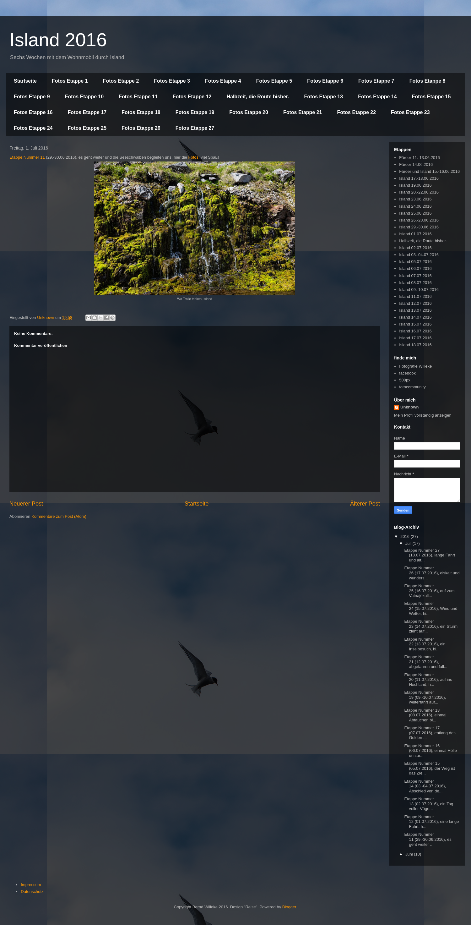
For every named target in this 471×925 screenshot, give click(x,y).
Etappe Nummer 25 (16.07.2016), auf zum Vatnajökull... (429, 590)
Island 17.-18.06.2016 (419, 178)
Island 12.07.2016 (415, 303)
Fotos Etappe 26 (141, 128)
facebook (407, 373)
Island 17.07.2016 (415, 338)
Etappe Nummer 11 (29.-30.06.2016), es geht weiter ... (427, 839)
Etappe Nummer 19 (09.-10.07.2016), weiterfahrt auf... (425, 697)
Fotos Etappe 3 (172, 81)
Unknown (409, 407)
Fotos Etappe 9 (32, 96)
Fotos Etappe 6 (325, 81)
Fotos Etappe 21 (302, 112)
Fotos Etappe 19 (195, 112)
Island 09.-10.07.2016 (419, 289)
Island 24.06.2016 (415, 206)
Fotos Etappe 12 (192, 96)
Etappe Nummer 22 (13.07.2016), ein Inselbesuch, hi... (424, 644)
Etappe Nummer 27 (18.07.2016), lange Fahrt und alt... (429, 555)
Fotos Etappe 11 (138, 96)
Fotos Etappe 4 (223, 81)
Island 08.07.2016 (415, 282)
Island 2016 (58, 39)
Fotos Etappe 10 (84, 96)
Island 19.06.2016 (415, 185)
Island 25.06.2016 (415, 213)
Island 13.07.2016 (415, 310)
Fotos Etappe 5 (274, 81)
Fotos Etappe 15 (431, 96)
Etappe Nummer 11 (27, 157)
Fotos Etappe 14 (377, 96)
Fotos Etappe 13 (323, 96)
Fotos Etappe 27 (195, 128)
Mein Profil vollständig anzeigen (423, 415)
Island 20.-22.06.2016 (419, 192)
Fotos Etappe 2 (121, 81)
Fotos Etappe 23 (410, 112)
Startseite (25, 81)
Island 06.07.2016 (415, 268)
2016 (405, 536)
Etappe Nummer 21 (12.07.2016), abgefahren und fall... (425, 661)
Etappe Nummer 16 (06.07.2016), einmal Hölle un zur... (430, 750)
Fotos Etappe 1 (70, 81)
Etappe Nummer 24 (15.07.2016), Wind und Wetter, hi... (430, 608)
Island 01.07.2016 (415, 234)
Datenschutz (32, 891)
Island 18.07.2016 (415, 344)
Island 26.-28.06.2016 (419, 220)
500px (404, 380)
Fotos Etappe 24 (33, 128)
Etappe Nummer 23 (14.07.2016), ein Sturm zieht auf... (430, 626)
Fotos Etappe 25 (87, 128)
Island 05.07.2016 (415, 261)
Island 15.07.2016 (415, 324)
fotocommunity (412, 387)
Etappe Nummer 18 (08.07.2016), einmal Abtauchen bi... (425, 715)
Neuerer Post (26, 504)
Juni (409, 854)
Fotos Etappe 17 (87, 112)
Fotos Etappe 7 (376, 81)
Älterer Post (365, 504)
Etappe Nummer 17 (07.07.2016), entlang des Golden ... (429, 732)
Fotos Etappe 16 (33, 112)
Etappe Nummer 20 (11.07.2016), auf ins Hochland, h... (428, 679)
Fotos (193, 157)
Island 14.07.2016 (415, 317)
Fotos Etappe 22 (356, 112)
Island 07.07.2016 (415, 275)
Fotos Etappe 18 (141, 112)
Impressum (31, 884)
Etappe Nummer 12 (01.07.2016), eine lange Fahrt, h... (431, 821)
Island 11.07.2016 (415, 296)
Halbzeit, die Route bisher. (257, 96)
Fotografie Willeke (415, 366)
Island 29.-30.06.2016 (419, 227)
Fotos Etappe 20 (248, 112)
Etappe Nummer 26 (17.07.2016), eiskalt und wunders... (431, 573)
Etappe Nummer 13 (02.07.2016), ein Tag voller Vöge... (428, 803)
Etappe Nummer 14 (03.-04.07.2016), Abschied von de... (425, 786)
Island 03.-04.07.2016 (419, 254)
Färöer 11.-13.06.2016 (419, 157)
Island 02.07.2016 (415, 247)
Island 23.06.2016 (415, 199)
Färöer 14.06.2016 (416, 164)
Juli (409, 543)
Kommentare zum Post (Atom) (58, 516)
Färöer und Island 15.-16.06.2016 (429, 171)
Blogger (289, 907)
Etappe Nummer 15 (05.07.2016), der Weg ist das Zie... (429, 768)
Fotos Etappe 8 (427, 81)
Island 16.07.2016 (415, 331)
